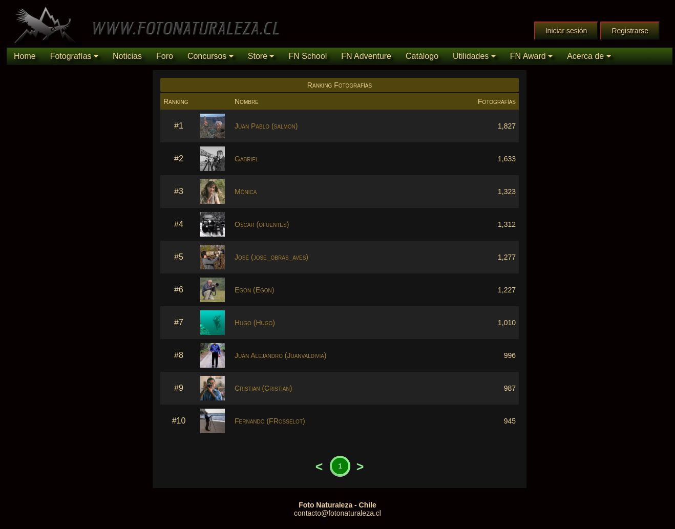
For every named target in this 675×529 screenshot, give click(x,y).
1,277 (507, 257)
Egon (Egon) (254, 290)
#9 (178, 388)
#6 (178, 289)
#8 (178, 355)
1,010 (507, 323)
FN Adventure (366, 56)
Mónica (246, 191)
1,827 (507, 126)
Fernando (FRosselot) (270, 421)
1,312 (507, 224)
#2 (178, 158)
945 (510, 421)
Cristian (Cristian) (263, 388)
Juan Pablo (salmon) (266, 126)
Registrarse (629, 31)
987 (510, 388)
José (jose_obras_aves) (271, 257)
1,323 (507, 191)
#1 (178, 125)
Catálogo (422, 56)
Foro (164, 56)
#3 (178, 191)
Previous (319, 466)
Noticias (127, 56)
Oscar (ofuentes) (262, 224)
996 (510, 355)
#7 (178, 322)
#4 (178, 224)
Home (25, 56)
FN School (307, 56)
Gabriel (246, 159)
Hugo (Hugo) (255, 323)
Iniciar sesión (566, 31)
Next (360, 466)
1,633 (507, 159)
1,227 (507, 290)
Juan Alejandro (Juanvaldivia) (281, 355)
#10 (179, 420)
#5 (178, 256)
